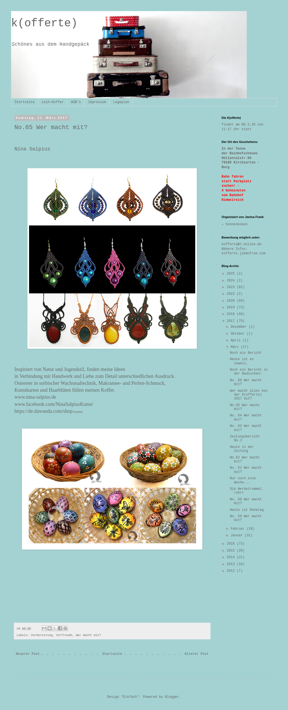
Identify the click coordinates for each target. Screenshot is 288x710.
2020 (232, 301)
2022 (232, 294)
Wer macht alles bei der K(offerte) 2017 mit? (249, 395)
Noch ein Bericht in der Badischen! (249, 372)
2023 (232, 287)
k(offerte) (44, 23)
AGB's (76, 102)
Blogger (172, 697)
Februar (239, 529)
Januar (238, 535)
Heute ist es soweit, (242, 361)
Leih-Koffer (53, 102)
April (237, 340)
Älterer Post (197, 654)
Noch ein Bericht (246, 353)
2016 (232, 544)
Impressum (97, 102)
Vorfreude (64, 635)
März (236, 347)
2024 (232, 281)
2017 (232, 321)
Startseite (25, 102)
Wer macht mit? (88, 635)
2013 (232, 564)
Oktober (239, 334)
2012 (232, 571)
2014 (232, 557)
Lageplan (121, 102)
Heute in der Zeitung (242, 449)
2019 (232, 307)
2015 (232, 551)
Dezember (240, 327)
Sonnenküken (237, 224)
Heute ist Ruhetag (247, 510)
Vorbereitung (42, 635)
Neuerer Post (28, 654)
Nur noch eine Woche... (243, 480)
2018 (232, 314)
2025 (232, 274)
